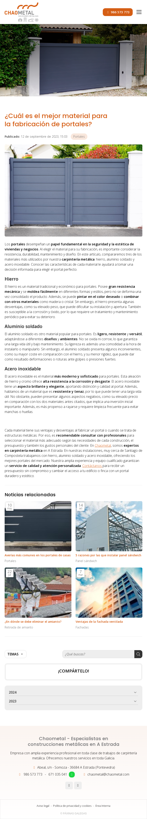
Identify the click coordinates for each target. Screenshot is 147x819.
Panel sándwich (86, 561)
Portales (79, 136)
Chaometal (103, 445)
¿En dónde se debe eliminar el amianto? (33, 622)
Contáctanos (92, 465)
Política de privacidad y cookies (72, 806)
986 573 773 (33, 774)
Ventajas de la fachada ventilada (99, 622)
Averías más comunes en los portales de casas (38, 555)
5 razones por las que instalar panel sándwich (108, 555)
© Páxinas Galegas (73, 813)
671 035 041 (57, 774)
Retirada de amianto (19, 627)
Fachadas (82, 627)
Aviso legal (43, 806)
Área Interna (102, 806)
